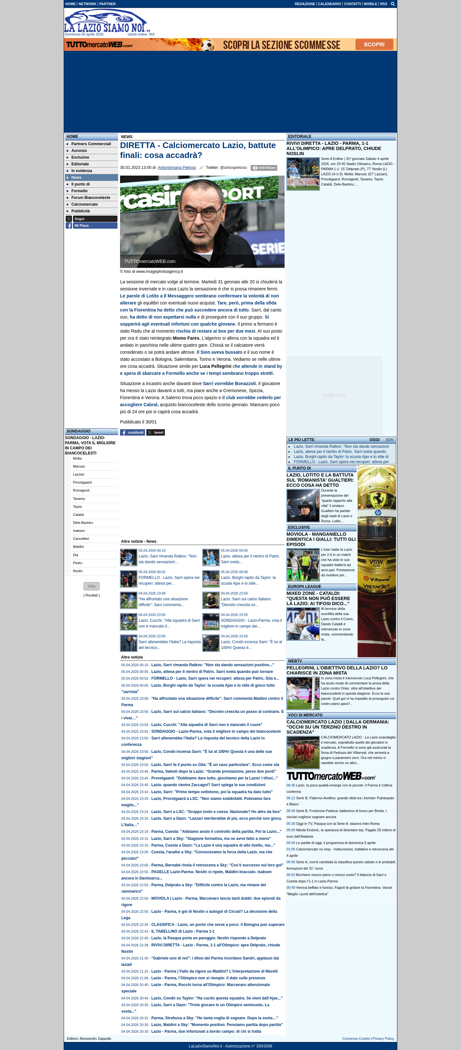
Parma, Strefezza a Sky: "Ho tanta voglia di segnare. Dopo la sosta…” (214, 1018)
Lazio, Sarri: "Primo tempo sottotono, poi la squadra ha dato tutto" (212, 792)
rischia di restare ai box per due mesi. (216, 331)
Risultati (91, 595)
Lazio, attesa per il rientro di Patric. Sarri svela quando (340, 451)
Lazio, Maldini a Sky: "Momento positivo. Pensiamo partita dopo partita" (217, 1024)
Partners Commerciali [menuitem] (89, 144)
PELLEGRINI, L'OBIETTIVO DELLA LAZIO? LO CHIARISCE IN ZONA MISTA (337, 670)
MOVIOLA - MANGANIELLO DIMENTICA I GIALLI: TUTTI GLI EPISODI (321, 539)
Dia (75, 555)
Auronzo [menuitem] (77, 150)
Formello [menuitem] (77, 191)
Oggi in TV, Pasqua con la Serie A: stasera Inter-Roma (337, 823)
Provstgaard (82, 482)
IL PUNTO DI (299, 468)
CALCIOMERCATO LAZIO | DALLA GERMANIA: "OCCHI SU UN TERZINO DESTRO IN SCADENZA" (338, 727)
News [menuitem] (74, 177)
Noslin (78, 571)
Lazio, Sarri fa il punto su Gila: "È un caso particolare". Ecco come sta (215, 764)
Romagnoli (81, 490)
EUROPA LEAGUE (304, 586)
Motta (77, 458)
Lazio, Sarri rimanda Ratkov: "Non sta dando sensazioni (341, 446)
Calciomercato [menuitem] (82, 204)
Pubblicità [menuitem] (78, 211)
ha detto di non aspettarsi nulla (163, 317)
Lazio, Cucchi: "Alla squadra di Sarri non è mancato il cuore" (207, 724)
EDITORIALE (299, 136)
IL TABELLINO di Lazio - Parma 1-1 (183, 931)
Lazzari (78, 474)
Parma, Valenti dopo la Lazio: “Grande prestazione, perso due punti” (213, 771)
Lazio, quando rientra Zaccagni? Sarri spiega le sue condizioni (208, 785)
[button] (92, 586)
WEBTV (295, 661)
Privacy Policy (383, 1038)
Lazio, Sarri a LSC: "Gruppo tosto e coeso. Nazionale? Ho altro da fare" (216, 811)
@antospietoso (233, 167)
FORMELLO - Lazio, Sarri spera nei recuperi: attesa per (341, 462)
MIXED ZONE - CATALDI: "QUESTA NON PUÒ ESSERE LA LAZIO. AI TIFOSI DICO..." (318, 598)
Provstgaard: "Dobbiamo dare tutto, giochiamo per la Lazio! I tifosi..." (214, 778)
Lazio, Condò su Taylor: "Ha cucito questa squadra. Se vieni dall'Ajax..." (217, 998)
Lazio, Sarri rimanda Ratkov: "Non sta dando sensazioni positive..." (212, 665)
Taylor (77, 507)
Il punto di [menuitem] (78, 184)
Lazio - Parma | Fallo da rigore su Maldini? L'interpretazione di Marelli (214, 971)
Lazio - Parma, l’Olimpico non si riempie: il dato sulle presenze (208, 978)
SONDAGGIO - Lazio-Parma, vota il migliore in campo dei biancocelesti (216, 731)
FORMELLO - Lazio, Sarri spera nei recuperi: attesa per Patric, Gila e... (215, 678)
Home (72, 136)
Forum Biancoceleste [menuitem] (88, 197)
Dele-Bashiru (83, 523)
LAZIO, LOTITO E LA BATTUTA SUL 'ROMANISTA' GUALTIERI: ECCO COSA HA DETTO (320, 480)
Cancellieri (81, 539)
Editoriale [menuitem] (78, 164)
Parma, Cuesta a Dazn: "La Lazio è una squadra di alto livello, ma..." (213, 845)
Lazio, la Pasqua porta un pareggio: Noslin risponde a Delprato (208, 938)
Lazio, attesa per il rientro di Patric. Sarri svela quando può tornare (212, 671)
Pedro (77, 563)
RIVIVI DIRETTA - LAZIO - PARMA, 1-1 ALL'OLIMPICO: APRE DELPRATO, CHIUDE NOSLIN (334, 148)
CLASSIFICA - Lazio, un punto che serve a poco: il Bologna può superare (218, 924)
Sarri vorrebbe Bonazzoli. (230, 383)
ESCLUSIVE (299, 527)
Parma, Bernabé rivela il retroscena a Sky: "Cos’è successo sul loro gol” (217, 865)
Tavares (79, 499)
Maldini (78, 547)
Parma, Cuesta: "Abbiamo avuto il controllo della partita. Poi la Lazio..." (216, 831)
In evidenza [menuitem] (79, 171)
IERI (389, 440)
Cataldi (78, 515)
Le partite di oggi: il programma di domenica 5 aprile (336, 843)
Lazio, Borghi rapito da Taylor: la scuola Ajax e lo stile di (341, 456)
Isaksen (79, 531)
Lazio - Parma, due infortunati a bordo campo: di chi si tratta (206, 1031)
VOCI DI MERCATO (305, 715)
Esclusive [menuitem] (78, 157)
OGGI (374, 440)
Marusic (79, 466)
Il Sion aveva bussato (219, 352)
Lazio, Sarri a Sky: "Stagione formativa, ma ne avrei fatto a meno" (211, 838)
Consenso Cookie (356, 1038)
